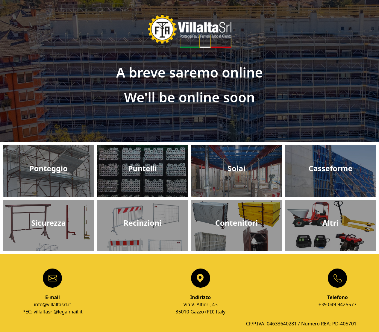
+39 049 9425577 (338, 304)
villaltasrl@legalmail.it (58, 311)
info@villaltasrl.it (52, 304)
